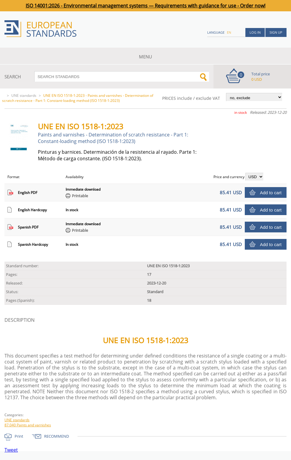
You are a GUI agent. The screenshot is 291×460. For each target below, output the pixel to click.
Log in (255, 32)
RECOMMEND (56, 436)
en (229, 32)
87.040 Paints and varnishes (27, 425)
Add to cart (271, 192)
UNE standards (23, 95)
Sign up (276, 32)
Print (19, 436)
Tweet (11, 450)
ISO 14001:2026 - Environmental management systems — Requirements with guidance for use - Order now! (145, 5)
